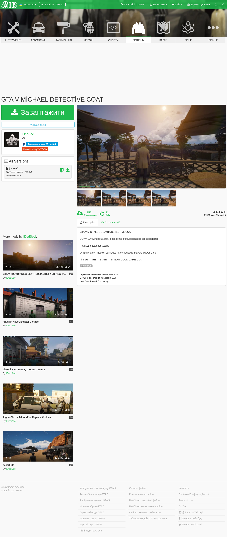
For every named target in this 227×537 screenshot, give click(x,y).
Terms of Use (186, 500)
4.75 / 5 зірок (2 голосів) (215, 215)
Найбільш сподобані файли (144, 500)
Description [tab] (87, 222)
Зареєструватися (198, 4)
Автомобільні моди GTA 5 (94, 494)
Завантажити (158, 4)
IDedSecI (28, 134)
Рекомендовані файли (141, 494)
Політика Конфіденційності (194, 494)
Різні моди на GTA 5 (91, 530)
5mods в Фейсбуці (190, 518)
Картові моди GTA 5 (91, 524)
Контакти (184, 488)
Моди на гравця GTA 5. (92, 518)
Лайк (108, 215)
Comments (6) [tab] (110, 222)
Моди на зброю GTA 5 (92, 506)
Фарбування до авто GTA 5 (95, 500)
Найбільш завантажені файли (146, 506)
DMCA (182, 506)
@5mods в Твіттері (191, 512)
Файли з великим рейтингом (145, 512)
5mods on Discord (190, 524)
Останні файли (137, 488)
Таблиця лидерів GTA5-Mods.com (148, 518)
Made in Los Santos (12, 490)
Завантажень (90, 215)
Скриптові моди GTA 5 (92, 512)
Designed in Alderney (12, 487)
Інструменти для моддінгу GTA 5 (98, 488)
